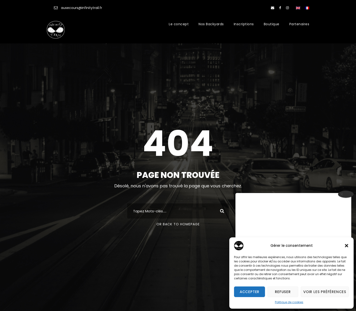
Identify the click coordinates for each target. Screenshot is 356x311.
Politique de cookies (289, 302)
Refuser (283, 291)
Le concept (179, 24)
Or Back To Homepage (178, 224)
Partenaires (299, 24)
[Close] (346, 194)
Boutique (271, 24)
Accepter (249, 291)
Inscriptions (244, 24)
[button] (346, 245)
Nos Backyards (211, 24)
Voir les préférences (324, 291)
